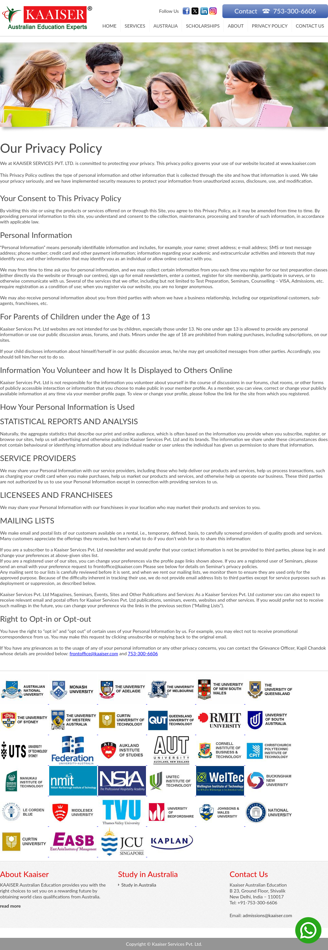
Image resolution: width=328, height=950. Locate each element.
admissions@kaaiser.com (267, 915)
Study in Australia (138, 885)
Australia (166, 26)
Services (135, 26)
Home (109, 26)
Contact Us (310, 26)
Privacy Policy (270, 26)
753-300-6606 (143, 653)
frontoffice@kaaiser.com (94, 653)
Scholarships (203, 26)
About (235, 26)
